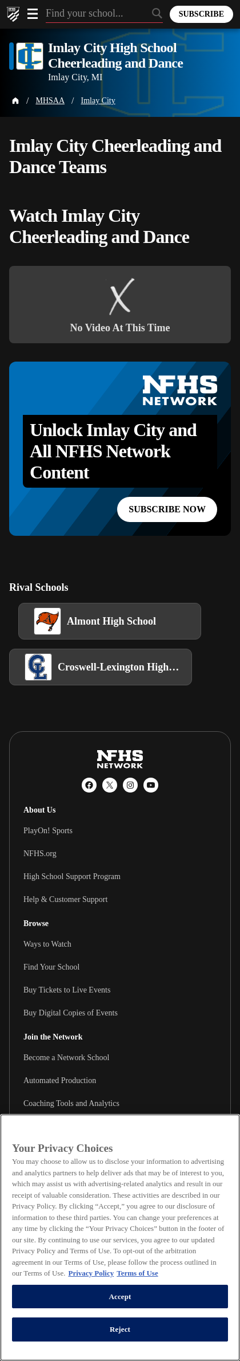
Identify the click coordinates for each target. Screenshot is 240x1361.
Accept (120, 1296)
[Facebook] (89, 785)
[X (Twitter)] (109, 785)
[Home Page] (15, 101)
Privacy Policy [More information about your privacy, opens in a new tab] (91, 1273)
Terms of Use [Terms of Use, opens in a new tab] (137, 1273)
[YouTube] (150, 785)
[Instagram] (130, 785)
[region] (120, 1237)
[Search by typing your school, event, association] (104, 14)
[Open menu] (32, 14)
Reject (120, 1329)
